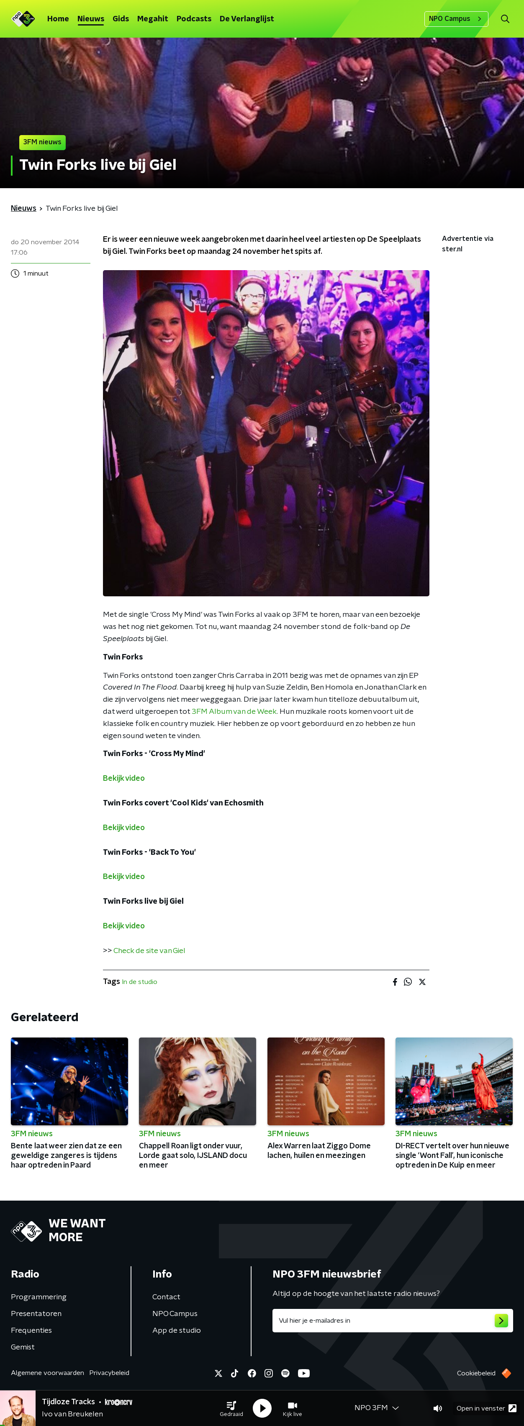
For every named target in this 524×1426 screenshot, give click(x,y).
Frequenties (31, 1330)
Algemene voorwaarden (47, 1373)
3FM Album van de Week (234, 712)
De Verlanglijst (247, 19)
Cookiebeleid (476, 1373)
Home (58, 19)
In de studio (139, 982)
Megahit (152, 19)
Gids (121, 19)
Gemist (23, 1347)
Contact (166, 1297)
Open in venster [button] (486, 1408)
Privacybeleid (109, 1373)
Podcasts (194, 19)
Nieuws (90, 19)
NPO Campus (456, 19)
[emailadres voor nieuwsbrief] (392, 1320)
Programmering (39, 1297)
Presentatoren (36, 1314)
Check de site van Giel (149, 951)
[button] (231, 1408)
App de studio (176, 1330)
